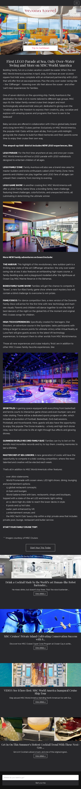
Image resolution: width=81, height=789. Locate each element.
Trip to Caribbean (40, 48)
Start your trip (40, 783)
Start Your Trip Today (40, 547)
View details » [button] (40, 594)
